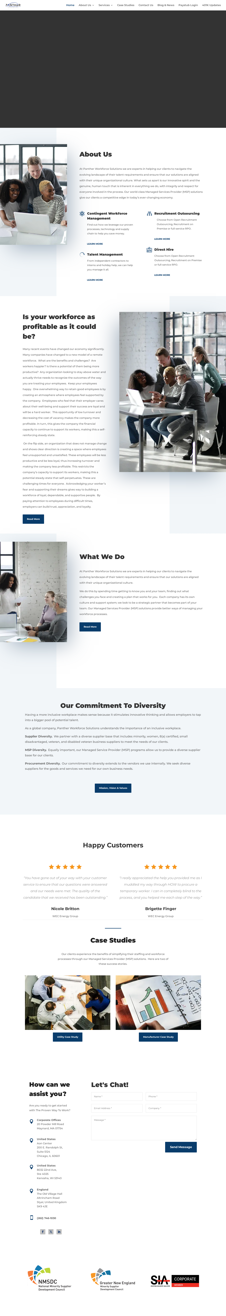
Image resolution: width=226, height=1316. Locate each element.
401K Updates (211, 5)
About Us (85, 5)
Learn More (95, 243)
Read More (33, 519)
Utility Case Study (67, 1036)
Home (70, 5)
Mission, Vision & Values (113, 788)
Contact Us (146, 5)
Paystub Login (188, 5)
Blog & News (165, 5)
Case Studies (125, 5)
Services (104, 5)
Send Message (181, 1147)
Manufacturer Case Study (158, 1036)
